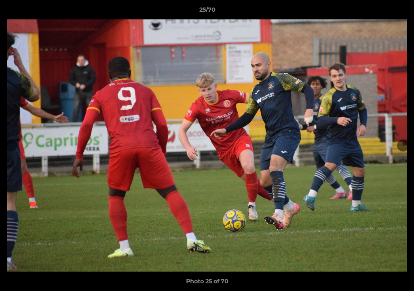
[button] (399, 11)
